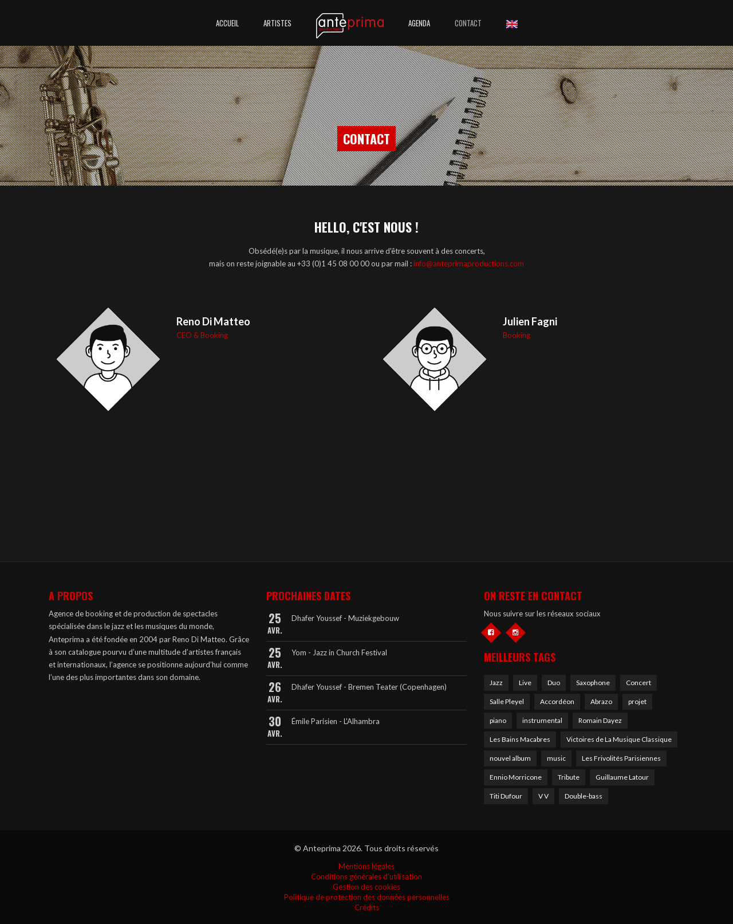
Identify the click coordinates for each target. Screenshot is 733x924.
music (556, 758)
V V (543, 796)
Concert (638, 682)
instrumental (542, 720)
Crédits (366, 907)
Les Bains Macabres (520, 739)
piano (498, 720)
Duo (553, 682)
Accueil (227, 23)
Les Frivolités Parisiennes (621, 758)
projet (637, 701)
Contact (468, 23)
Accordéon (557, 701)
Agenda (419, 23)
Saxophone (593, 682)
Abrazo (601, 701)
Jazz (496, 682)
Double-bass (583, 796)
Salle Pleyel (507, 701)
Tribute (569, 777)
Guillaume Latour (622, 777)
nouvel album (510, 758)
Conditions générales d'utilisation (366, 876)
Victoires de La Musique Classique (619, 739)
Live (525, 682)
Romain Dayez (600, 720)
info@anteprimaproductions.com (468, 263)
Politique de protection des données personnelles (367, 897)
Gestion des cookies (366, 886)
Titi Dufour (506, 796)
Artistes (277, 23)
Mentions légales (366, 866)
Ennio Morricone (516, 777)
